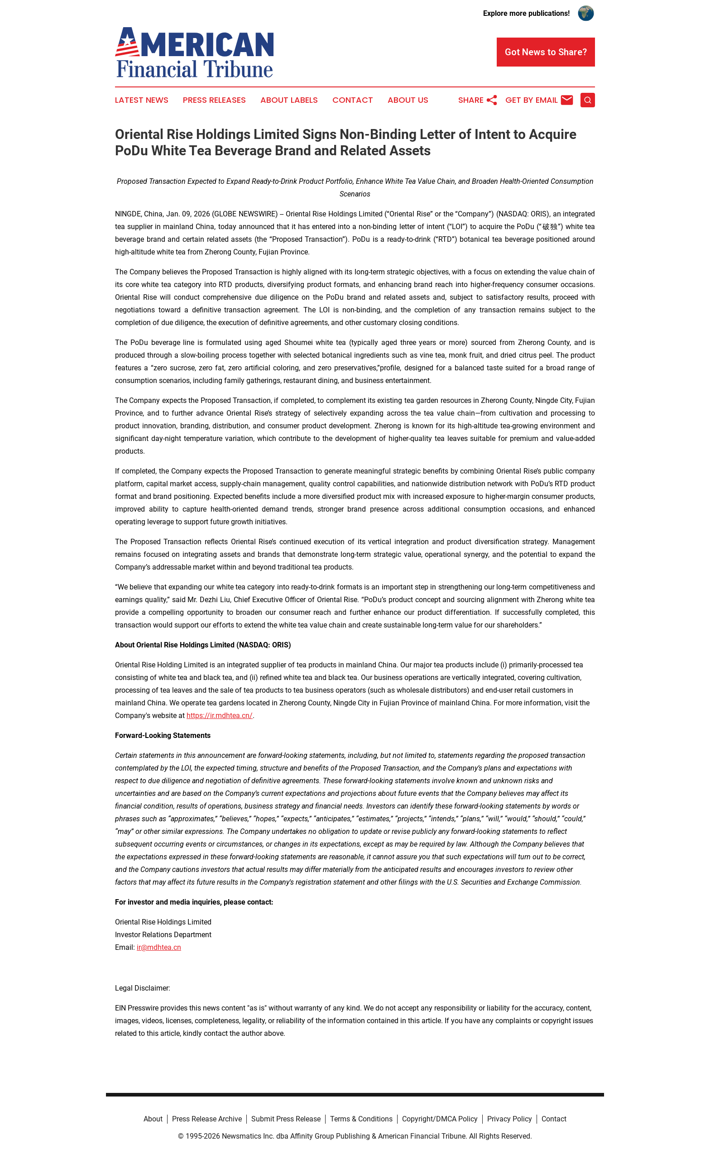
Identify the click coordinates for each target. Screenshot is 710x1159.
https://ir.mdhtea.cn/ (220, 715)
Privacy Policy (509, 1119)
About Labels (289, 100)
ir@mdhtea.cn (159, 947)
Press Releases (214, 100)
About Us (408, 100)
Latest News (141, 100)
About (153, 1119)
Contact (352, 100)
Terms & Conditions (361, 1119)
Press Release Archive (207, 1119)
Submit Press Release (286, 1119)
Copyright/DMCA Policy (440, 1119)
